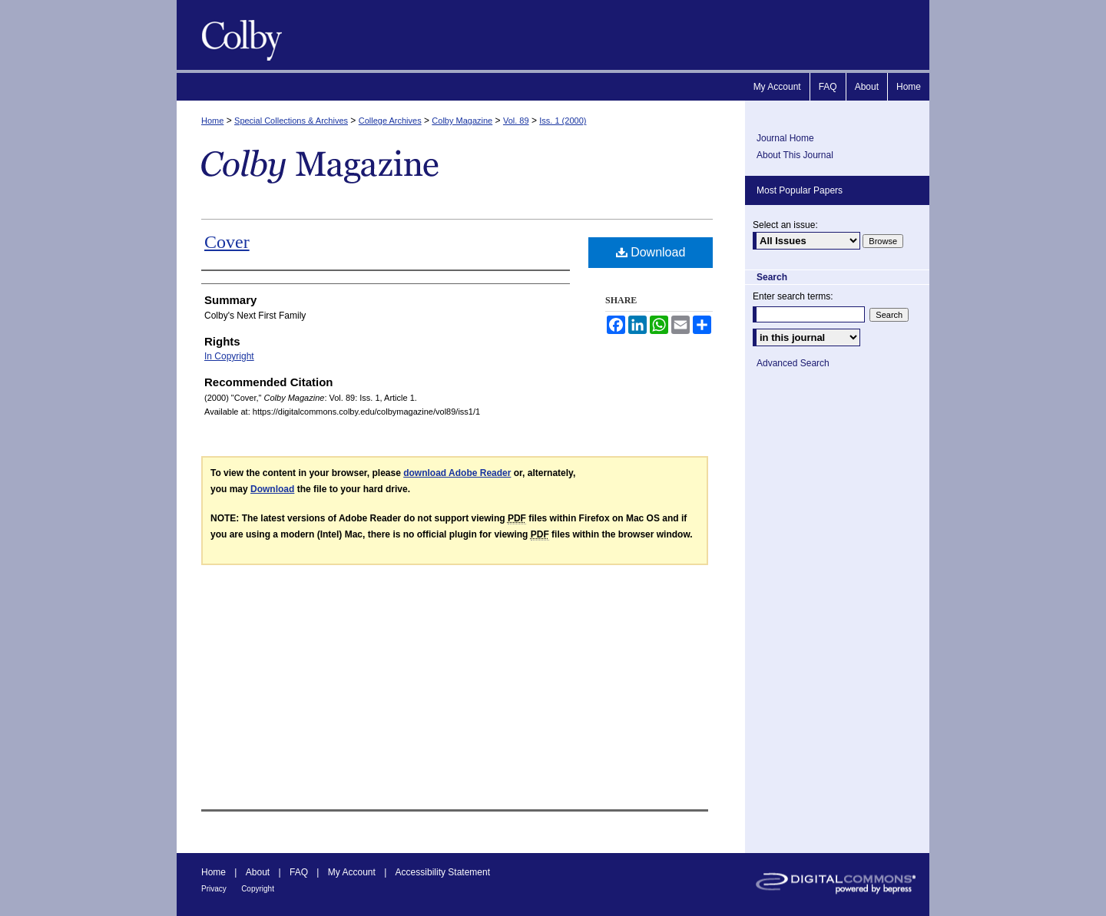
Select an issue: (785, 225)
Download (651, 252)
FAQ (299, 872)
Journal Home (785, 138)
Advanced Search (793, 363)
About (258, 872)
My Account (352, 872)
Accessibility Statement (443, 872)
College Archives (390, 120)
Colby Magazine (238, 35)
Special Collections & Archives (291, 120)
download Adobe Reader (457, 473)
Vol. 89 (516, 120)
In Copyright (229, 356)
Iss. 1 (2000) (562, 120)
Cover (227, 242)
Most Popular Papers (800, 190)
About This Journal (795, 155)
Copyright (257, 889)
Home (212, 120)
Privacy (214, 889)
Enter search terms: (793, 296)
